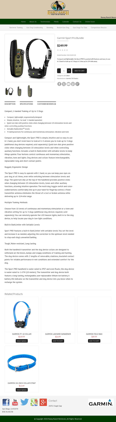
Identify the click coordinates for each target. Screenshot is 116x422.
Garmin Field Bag (94, 334)
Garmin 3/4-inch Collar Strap (22, 383)
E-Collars (67, 75)
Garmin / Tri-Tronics (72, 78)
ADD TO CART (58, 341)
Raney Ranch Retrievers (58, 8)
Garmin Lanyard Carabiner (58, 334)
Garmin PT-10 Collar (21, 334)
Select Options (22, 341)
